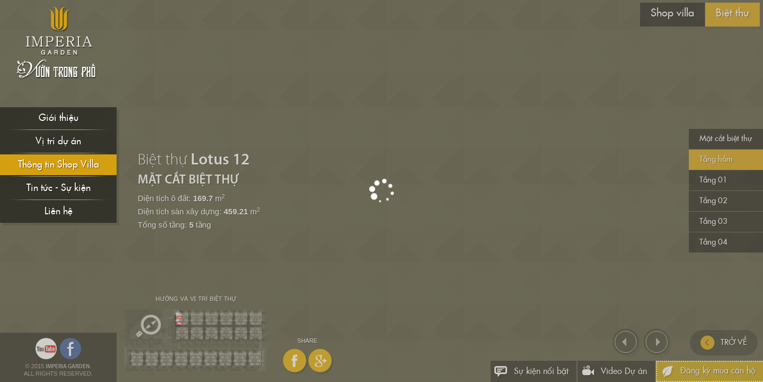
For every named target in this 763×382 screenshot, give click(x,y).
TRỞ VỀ (723, 342)
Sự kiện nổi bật (541, 371)
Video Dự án (624, 371)
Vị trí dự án (58, 141)
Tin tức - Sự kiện (58, 188)
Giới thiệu (58, 118)
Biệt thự (732, 13)
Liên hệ (59, 211)
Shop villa (672, 13)
